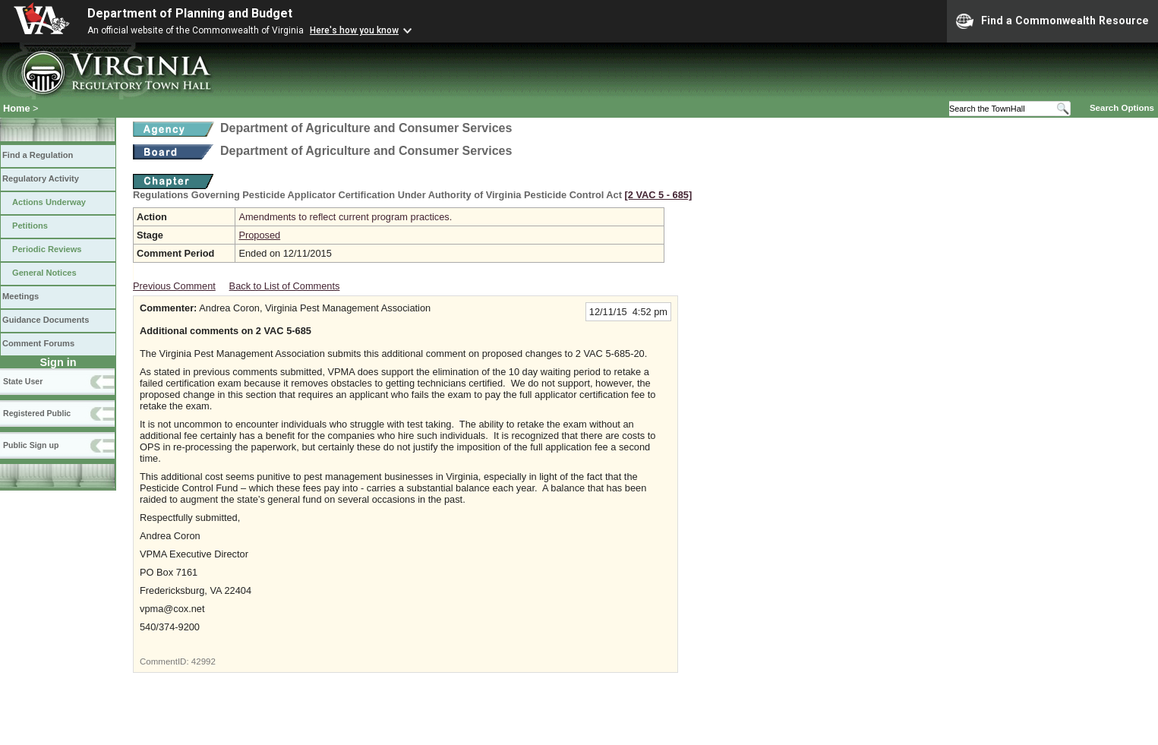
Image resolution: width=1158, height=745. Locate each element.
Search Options (1122, 107)
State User (23, 381)
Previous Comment (174, 286)
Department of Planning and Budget (189, 13)
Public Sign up (30, 445)
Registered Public (37, 413)
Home (16, 108)
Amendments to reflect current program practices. (345, 217)
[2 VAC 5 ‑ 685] (659, 194)
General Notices (44, 272)
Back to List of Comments (284, 286)
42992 (203, 661)
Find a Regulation (37, 154)
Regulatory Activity (40, 178)
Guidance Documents (45, 319)
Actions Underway (49, 202)
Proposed (259, 235)
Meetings (20, 296)
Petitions (30, 225)
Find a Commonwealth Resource (1052, 21)
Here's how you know (354, 30)
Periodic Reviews (47, 249)
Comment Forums (38, 343)
